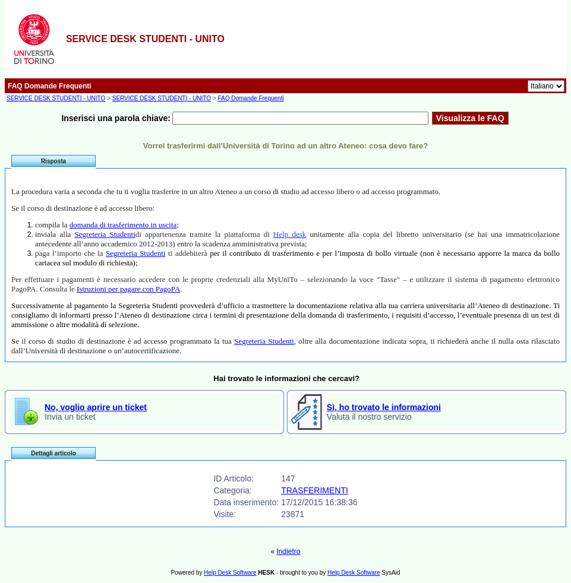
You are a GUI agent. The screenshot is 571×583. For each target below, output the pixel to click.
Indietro (288, 551)
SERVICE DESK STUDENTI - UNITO (56, 98)
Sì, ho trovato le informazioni (384, 407)
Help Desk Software (230, 572)
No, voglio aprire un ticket (96, 407)
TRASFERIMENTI (314, 490)
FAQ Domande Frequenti (250, 98)
